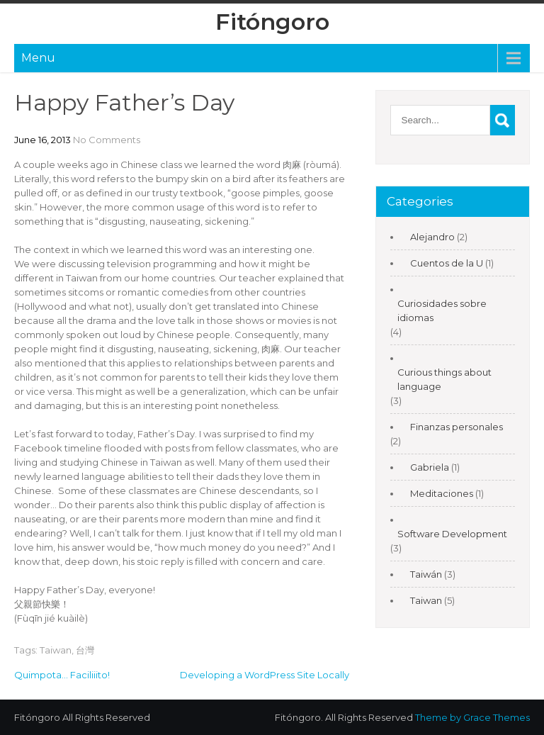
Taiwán (426, 574)
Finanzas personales (456, 426)
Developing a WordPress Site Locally (264, 674)
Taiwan (56, 650)
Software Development (452, 533)
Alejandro (432, 236)
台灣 (85, 650)
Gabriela (429, 467)
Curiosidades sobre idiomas (442, 310)
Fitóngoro (272, 21)
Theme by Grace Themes (472, 717)
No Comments (106, 139)
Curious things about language (444, 379)
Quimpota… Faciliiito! (62, 674)
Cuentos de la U (446, 263)
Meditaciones (441, 493)
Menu (38, 57)
